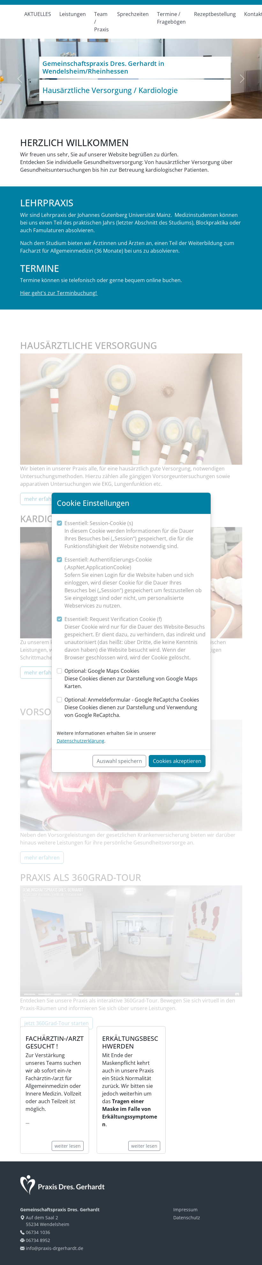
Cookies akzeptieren (177, 761)
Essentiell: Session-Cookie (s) (135, 535)
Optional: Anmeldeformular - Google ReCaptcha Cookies (135, 707)
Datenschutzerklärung (80, 741)
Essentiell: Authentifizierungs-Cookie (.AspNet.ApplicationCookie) (135, 582)
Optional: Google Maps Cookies (135, 678)
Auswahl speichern (119, 761)
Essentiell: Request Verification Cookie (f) (135, 638)
